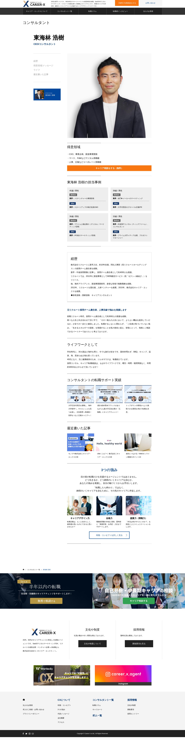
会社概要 (61, 720)
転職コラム (92, 13)
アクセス (61, 724)
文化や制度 (131, 707)
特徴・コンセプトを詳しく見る (109, 537)
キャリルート (97, 711)
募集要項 (130, 711)
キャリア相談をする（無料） (109, 170)
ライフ (37, 72)
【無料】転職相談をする (127, 3)
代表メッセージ (63, 716)
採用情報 (132, 701)
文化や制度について (92, 645)
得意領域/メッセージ (43, 67)
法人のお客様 (148, 13)
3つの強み (61, 711)
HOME (24, 702)
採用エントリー (133, 716)
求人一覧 (97, 717)
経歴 (36, 63)
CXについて (64, 701)
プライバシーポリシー (31, 716)
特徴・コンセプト (64, 707)
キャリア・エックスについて (37, 13)
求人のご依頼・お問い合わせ (33, 711)
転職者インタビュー (120, 13)
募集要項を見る (139, 645)
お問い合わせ (150, 3)
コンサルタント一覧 (64, 13)
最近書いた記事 (41, 76)
